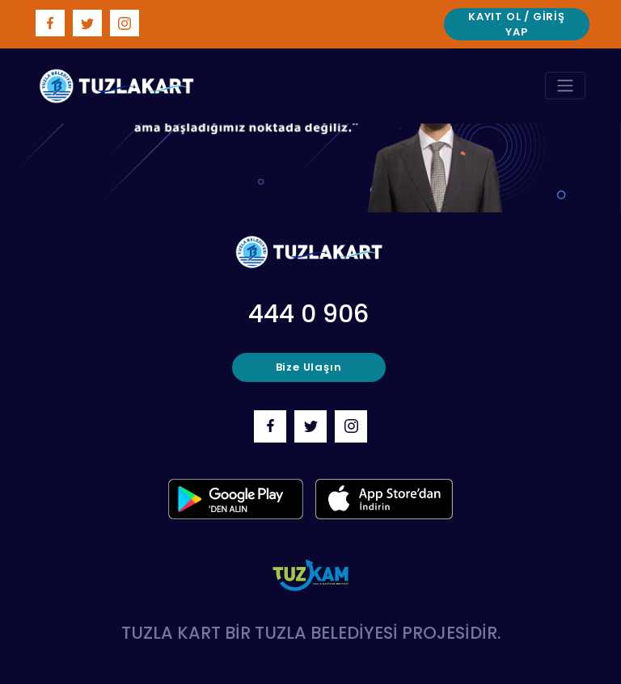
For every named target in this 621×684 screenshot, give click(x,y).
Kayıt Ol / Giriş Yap (516, 24)
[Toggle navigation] (565, 85)
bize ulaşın (309, 367)
